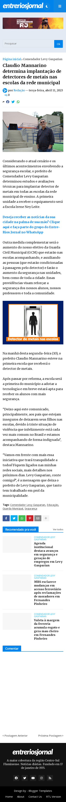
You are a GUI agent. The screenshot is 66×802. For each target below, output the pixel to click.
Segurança (31, 508)
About (20, 796)
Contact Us (35, 796)
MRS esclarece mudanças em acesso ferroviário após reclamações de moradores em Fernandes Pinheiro (47, 593)
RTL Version (53, 796)
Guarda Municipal (13, 508)
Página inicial (12, 59)
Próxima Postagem (50, 735)
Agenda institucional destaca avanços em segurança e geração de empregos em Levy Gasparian (48, 554)
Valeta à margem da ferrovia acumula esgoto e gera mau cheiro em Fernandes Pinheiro (47, 629)
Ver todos (58, 529)
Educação (52, 504)
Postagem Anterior (16, 735)
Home (9, 796)
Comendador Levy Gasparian (42, 59)
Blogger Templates (40, 790)
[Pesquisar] (33, 43)
